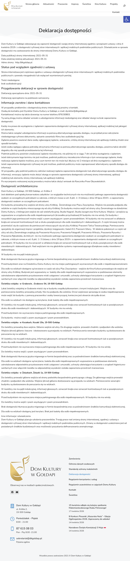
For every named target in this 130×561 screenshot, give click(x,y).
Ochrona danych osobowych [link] (81, 464)
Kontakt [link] (72, 490)
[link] (126, 19)
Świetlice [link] (73, 495)
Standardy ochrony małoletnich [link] (83, 469)
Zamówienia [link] (74, 458)
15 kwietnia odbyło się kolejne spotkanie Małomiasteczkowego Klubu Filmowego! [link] (88, 506)
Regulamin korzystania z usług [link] (83, 479)
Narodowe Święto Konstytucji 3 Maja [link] (87, 527)
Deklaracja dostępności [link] (79, 474)
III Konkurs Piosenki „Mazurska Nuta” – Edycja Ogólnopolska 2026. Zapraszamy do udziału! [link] (89, 517)
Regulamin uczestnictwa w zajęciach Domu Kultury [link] (92, 484)
